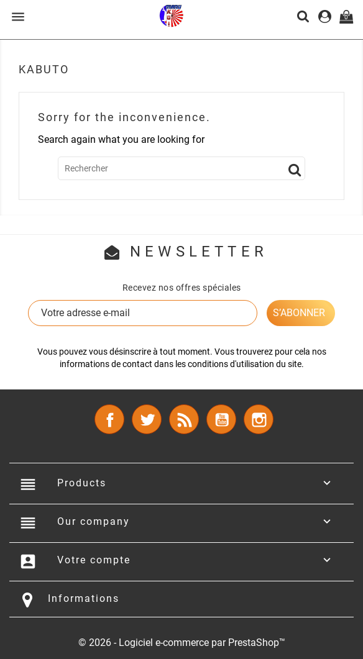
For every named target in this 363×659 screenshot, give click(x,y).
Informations (83, 598)
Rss (184, 419)
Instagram (258, 419)
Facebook (109, 419)
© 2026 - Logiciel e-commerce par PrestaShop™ (181, 642)
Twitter (146, 419)
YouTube (221, 419)
